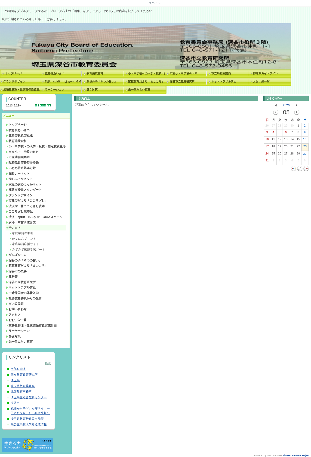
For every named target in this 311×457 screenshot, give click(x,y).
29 (285, 126)
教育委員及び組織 (19, 135)
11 (273, 140)
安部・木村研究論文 (21, 222)
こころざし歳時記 (19, 211)
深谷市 (15, 403)
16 (304, 140)
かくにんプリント (22, 238)
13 (285, 140)
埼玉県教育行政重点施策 (27, 419)
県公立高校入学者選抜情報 (29, 424)
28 (279, 126)
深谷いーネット (18, 173)
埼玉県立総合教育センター (29, 397)
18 (273, 147)
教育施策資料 (94, 73)
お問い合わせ (16, 309)
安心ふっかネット (19, 179)
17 (267, 147)
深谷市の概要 (16, 271)
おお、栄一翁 (261, 81)
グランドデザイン (19, 195)
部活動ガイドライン (265, 73)
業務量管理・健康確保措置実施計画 (31, 325)
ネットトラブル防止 (223, 81)
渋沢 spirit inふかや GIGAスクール (64, 81)
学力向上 (13, 228)
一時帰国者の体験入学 (22, 293)
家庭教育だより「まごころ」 (146, 81)
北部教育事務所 (21, 391)
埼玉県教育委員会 (23, 386)
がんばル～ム (16, 255)
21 (292, 147)
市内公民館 (15, 304)
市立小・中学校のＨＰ (183, 73)
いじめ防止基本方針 (21, 168)
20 (285, 147)
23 (305, 147)
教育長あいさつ (54, 73)
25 (273, 154)
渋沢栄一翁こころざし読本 (25, 206)
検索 (48, 363)
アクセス (13, 314)
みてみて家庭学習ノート (27, 249)
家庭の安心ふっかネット (24, 184)
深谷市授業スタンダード (24, 189)
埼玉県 (15, 380)
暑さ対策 (92, 89)
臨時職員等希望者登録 (22, 162)
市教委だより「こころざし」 (27, 200)
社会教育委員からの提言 (24, 298)
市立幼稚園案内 (221, 73)
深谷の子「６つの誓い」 (101, 81)
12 (279, 140)
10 (267, 140)
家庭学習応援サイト (24, 244)
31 (267, 161)
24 (267, 154)
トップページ (13, 73)
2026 (286, 105)
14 (292, 140)
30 (292, 126)
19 (279, 147)
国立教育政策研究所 (24, 374)
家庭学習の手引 (21, 233)
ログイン (154, 3)
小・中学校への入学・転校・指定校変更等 (147, 73)
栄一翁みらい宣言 (139, 89)
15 (298, 140)
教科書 (12, 276)
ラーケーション (54, 89)
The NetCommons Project (296, 455)
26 (267, 126)
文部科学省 (18, 369)
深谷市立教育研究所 (182, 81)
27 (273, 126)
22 (298, 147)
